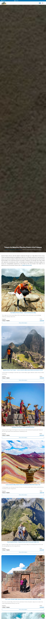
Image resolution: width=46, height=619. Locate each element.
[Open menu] (40, 3)
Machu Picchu (19, 249)
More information (23, 322)
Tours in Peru (12, 249)
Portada (7, 249)
